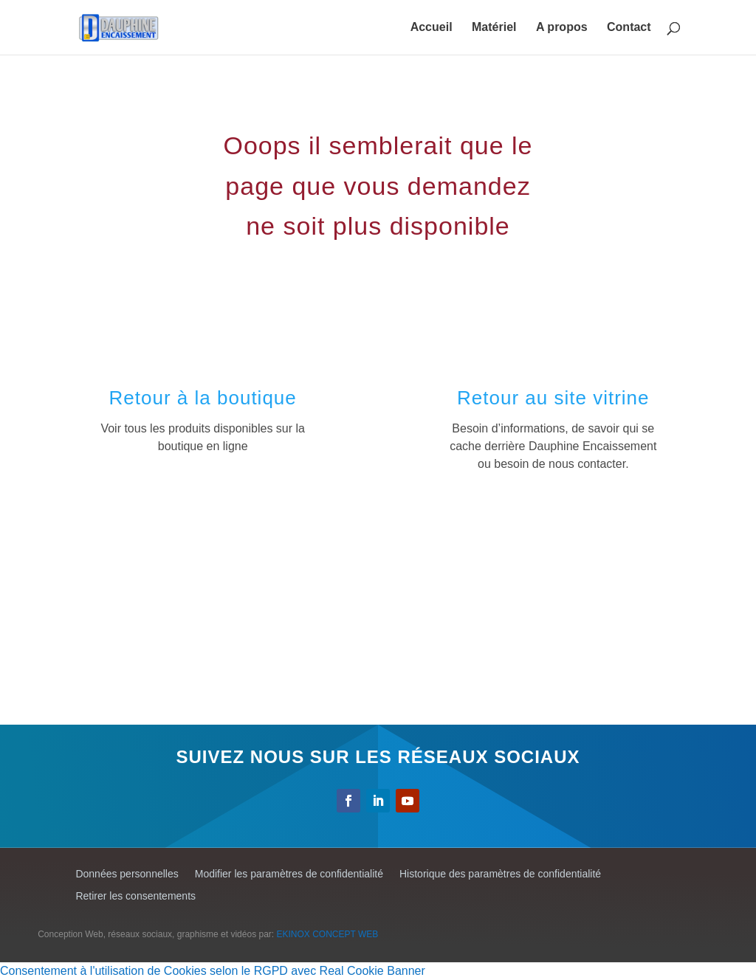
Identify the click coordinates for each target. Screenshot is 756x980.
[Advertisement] (378, 606)
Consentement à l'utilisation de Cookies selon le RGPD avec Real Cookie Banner (212, 971)
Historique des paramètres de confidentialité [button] (500, 874)
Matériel (494, 27)
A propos (562, 27)
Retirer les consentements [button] (135, 896)
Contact (629, 27)
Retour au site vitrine (553, 398)
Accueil (431, 27)
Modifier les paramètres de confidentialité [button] (289, 874)
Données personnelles (126, 874)
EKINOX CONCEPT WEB (328, 934)
